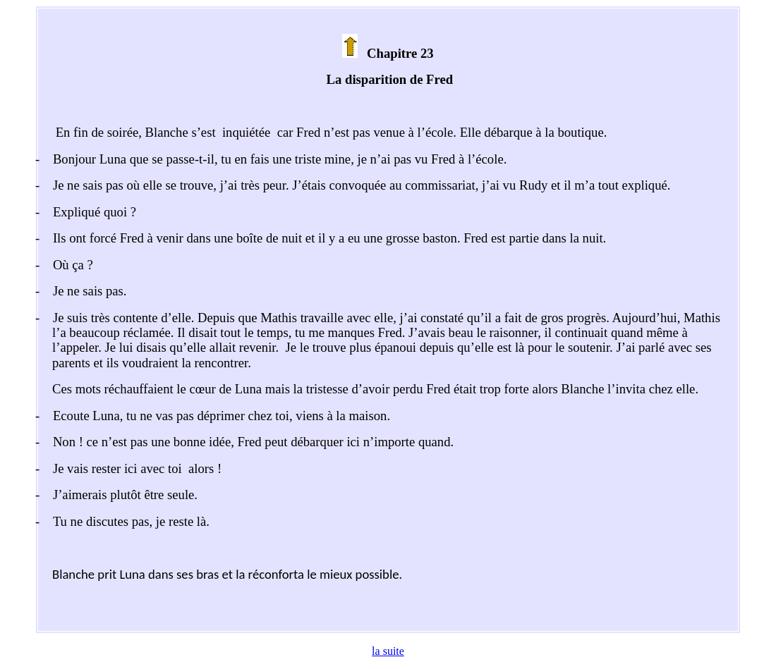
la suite (388, 651)
